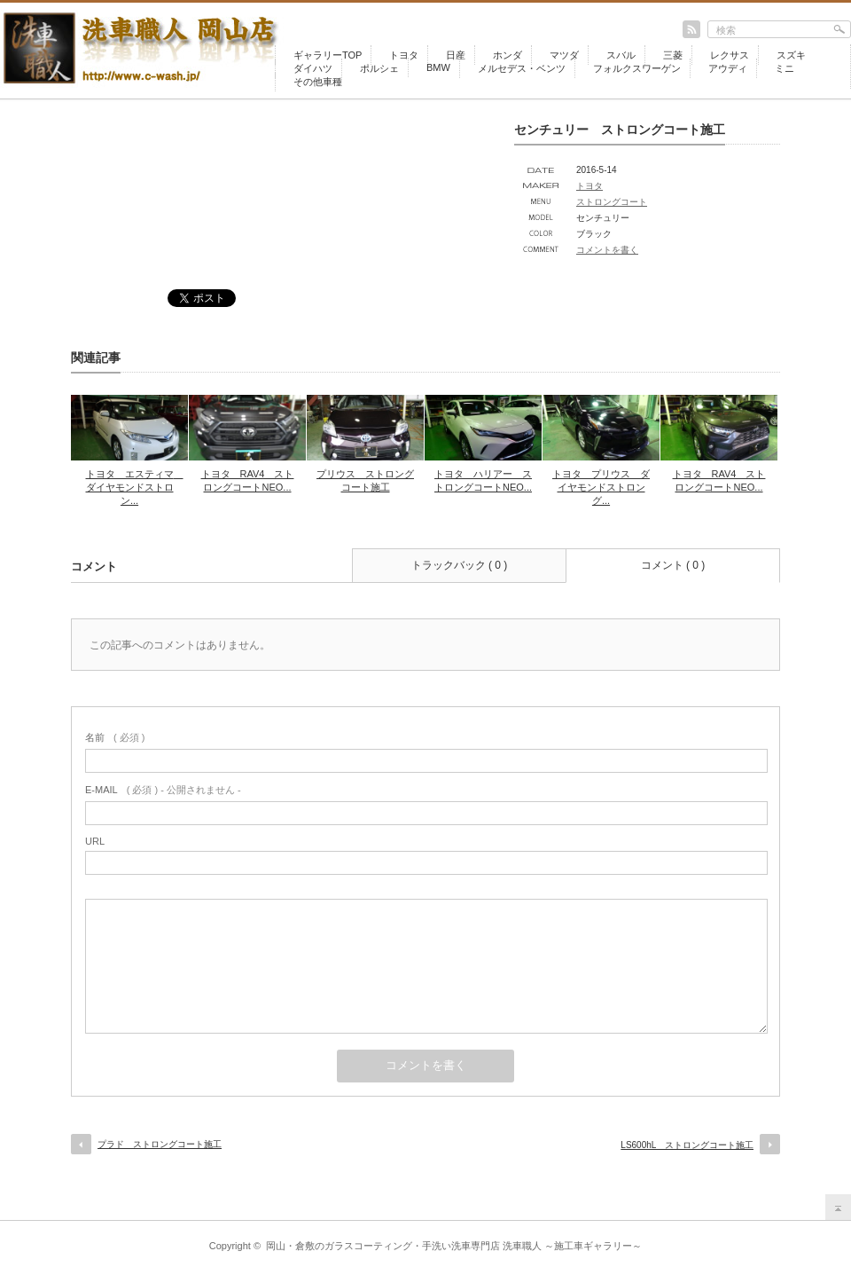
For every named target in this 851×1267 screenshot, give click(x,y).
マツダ (564, 55)
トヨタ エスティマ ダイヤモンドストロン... (134, 487)
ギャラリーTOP (327, 55)
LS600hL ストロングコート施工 (687, 1145)
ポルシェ (379, 68)
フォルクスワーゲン (637, 68)
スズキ (791, 55)
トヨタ (403, 55)
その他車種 (317, 81)
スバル (621, 55)
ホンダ (507, 55)
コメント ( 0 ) (673, 565)
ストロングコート (611, 202)
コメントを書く (607, 250)
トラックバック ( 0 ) (459, 565)
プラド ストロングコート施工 (160, 1144)
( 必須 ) (114, 737)
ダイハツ (312, 68)
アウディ (727, 68)
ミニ (784, 68)
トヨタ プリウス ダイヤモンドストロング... (601, 487)
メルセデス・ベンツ (522, 68)
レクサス (729, 55)
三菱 (673, 55)
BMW (438, 67)
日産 (455, 55)
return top (838, 1207)
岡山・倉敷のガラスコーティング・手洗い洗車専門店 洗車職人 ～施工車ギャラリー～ (454, 1245)
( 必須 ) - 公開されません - (163, 789)
